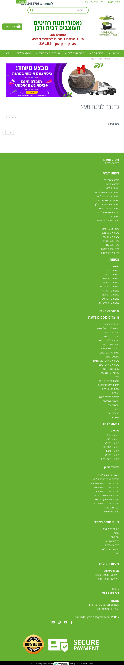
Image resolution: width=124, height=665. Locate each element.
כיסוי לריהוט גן (111, 467)
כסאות (114, 259)
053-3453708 (30, 3)
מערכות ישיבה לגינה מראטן (106, 487)
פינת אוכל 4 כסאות (110, 248)
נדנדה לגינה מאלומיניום (108, 328)
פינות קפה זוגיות (111, 324)
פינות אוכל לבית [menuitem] (74, 53)
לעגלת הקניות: (11, 26)
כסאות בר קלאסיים (110, 298)
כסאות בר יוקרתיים (110, 278)
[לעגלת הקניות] (12, 26)
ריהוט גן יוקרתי (112, 450)
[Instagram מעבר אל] (59, 622)
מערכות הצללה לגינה (109, 397)
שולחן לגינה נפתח (110, 388)
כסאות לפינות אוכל (109, 310)
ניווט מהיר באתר (106, 522)
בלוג (117, 553)
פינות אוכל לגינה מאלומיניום (106, 360)
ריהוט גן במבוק (112, 454)
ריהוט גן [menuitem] (114, 53)
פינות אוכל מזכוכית (110, 236)
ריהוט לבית (110, 173)
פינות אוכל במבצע (110, 232)
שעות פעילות (109, 564)
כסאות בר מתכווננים (109, 286)
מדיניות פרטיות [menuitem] (112, 163)
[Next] (9, 117)
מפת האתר (110, 159)
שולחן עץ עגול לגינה (109, 352)
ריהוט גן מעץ (113, 434)
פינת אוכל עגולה (111, 244)
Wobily (72, 663)
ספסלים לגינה (112, 356)
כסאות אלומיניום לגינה (108, 380)
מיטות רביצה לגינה (110, 511)
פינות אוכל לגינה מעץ (109, 364)
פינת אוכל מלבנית (110, 240)
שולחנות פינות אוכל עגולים (106, 192)
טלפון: (115, 588)
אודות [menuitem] (103, 1)
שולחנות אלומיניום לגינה (107, 196)
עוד (8, 53)
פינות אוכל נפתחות (110, 252)
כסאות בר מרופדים (110, 282)
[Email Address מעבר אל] (53, 622)
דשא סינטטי (113, 417)
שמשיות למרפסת (111, 401)
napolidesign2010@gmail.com (93, 617)
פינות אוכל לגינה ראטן (109, 340)
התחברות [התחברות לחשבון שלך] (21, 1)
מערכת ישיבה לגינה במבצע (106, 495)
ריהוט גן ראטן (113, 438)
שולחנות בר (113, 216)
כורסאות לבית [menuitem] (23, 53)
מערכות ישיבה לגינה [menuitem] (48, 53)
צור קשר (115, 537)
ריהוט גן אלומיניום (111, 446)
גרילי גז (116, 376)
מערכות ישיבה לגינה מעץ (107, 491)
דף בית (116, 58)
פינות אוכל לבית (110, 228)
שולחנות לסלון (112, 188)
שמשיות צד (113, 405)
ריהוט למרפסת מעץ (110, 348)
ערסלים (108, 58)
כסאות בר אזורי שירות (109, 302)
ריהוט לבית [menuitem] (96, 53)
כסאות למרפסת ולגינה (108, 385)
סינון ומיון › (113, 123)
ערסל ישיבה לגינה (110, 368)
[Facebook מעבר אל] (71, 622)
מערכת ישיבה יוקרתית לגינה (106, 499)
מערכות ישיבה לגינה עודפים (106, 503)
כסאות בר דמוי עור (110, 290)
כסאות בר (114, 266)
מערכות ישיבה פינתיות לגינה (105, 479)
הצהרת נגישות (112, 541)
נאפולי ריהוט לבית (110, 529)
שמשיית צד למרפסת (109, 372)
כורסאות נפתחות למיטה (108, 212)
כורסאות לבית (112, 184)
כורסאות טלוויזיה (111, 180)
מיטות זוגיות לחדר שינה (108, 220)
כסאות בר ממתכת (110, 294)
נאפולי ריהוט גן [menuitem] (114, 1)
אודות (116, 533)
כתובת (115, 601)
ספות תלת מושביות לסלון (107, 204)
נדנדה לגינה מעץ (96, 58)
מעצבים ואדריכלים (110, 549)
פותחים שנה (58, 34)
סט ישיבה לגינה (111, 507)
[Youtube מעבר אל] (66, 622)
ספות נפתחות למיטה (109, 208)
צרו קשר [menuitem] (94, 1)
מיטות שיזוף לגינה (110, 344)
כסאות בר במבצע (111, 274)
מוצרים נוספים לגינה (103, 317)
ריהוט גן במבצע (112, 442)
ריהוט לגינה (110, 424)
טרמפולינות (113, 413)
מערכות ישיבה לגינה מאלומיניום (104, 483)
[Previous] (12, 117)
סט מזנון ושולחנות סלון (108, 200)
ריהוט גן (115, 430)
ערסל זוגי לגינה (112, 332)
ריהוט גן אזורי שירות (110, 459)
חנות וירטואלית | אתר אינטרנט (42, 663)
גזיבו (117, 409)
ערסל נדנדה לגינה (110, 336)
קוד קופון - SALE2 (54, 43)
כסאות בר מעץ (112, 270)
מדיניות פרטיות (112, 545)
